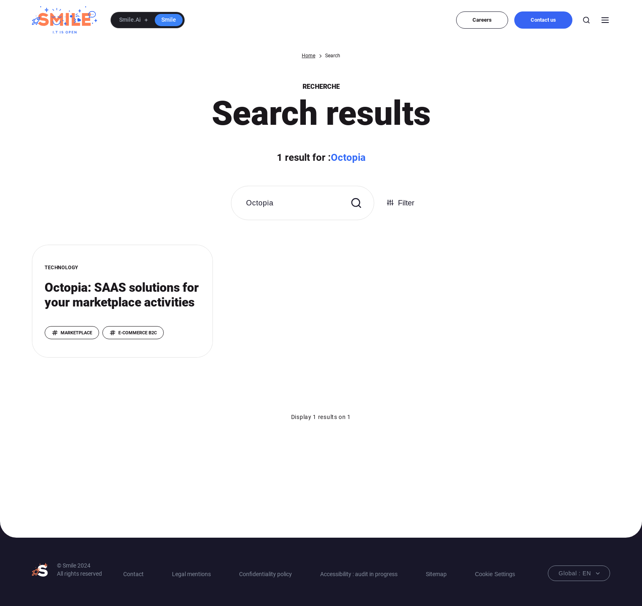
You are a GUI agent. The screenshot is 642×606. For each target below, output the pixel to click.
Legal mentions (191, 574)
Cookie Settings (495, 574)
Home (308, 56)
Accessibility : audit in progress (359, 574)
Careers (482, 20)
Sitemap (436, 574)
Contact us (543, 20)
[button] (148, 20)
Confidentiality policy (265, 574)
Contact (133, 574)
